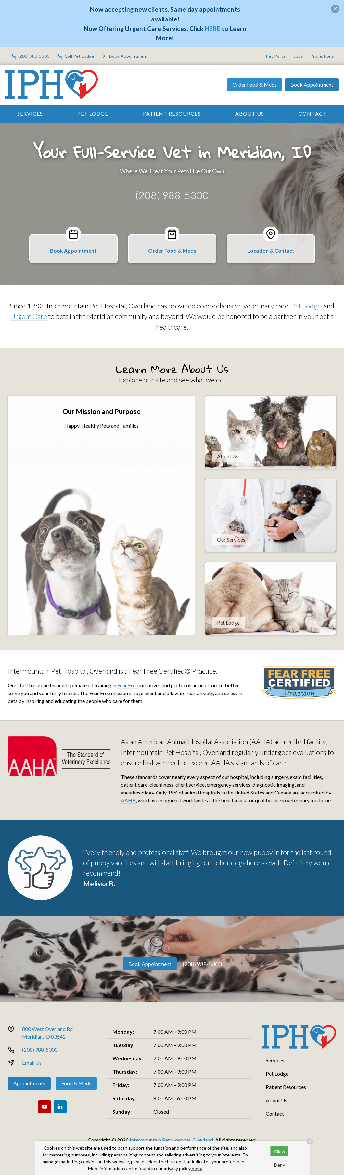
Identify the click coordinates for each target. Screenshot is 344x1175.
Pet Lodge (92, 113)
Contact (275, 1113)
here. (197, 1168)
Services (30, 113)
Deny (279, 1165)
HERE (212, 28)
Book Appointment (311, 84)
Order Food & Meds (254, 84)
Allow (279, 1151)
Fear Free (127, 685)
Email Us (32, 1062)
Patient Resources (172, 113)
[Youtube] (44, 1106)
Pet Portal (276, 56)
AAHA (128, 800)
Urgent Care (28, 316)
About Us (249, 113)
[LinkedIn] (60, 1106)
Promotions (322, 56)
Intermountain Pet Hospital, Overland (171, 1140)
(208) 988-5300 (172, 195)
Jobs (298, 56)
